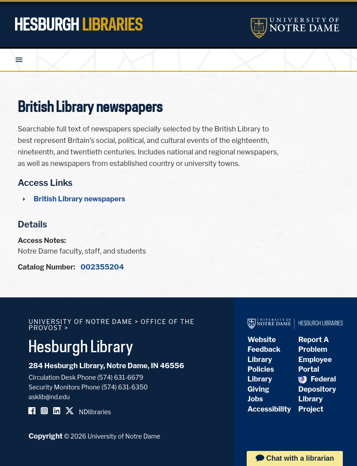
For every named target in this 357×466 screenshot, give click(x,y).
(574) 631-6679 (120, 377)
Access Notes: (42, 240)
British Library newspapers (79, 199)
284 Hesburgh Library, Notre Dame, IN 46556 (106, 366)
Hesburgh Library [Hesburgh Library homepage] (80, 346)
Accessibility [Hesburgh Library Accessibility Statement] (269, 409)
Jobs (255, 399)
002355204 (102, 267)
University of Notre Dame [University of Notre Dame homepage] (80, 321)
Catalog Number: (46, 267)
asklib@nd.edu (49, 397)
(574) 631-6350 (124, 387)
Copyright (45, 436)
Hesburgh (78, 24)
